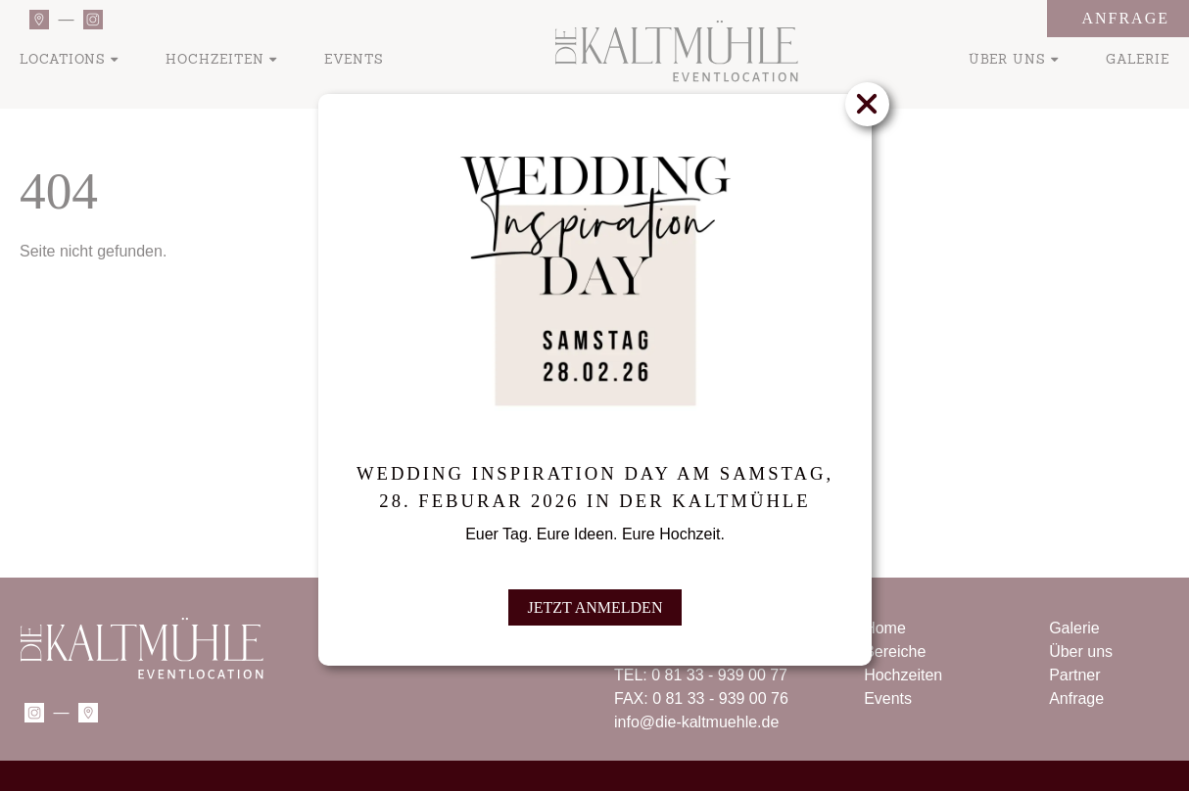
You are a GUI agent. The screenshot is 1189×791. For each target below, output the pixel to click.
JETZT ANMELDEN (594, 603)
